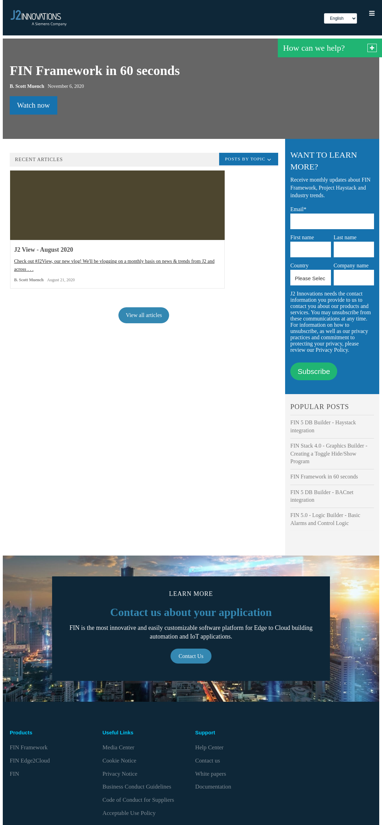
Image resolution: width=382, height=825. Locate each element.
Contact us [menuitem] (205, 752)
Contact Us (191, 657)
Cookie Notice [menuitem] (116, 752)
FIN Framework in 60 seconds (324, 478)
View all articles (144, 328)
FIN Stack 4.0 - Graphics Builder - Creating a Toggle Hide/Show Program (328, 454)
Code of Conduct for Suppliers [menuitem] (132, 772)
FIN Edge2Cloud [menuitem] (26, 752)
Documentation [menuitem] (210, 765)
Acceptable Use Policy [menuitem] (124, 779)
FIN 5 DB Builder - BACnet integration (322, 497)
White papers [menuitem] (208, 759)
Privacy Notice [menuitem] (117, 759)
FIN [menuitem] (14, 759)
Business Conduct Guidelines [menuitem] (131, 765)
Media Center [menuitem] (115, 745)
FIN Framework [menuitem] (25, 745)
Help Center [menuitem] (207, 745)
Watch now (33, 106)
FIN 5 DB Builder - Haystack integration (323, 427)
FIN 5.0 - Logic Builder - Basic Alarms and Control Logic (325, 520)
